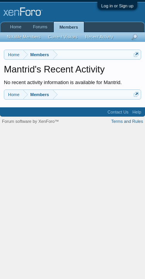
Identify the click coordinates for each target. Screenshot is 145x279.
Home (15, 26)
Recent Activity (99, 36)
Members (69, 27)
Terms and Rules (127, 121)
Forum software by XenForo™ (30, 121)
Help (136, 112)
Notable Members (24, 36)
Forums (40, 26)
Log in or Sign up (117, 5)
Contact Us (117, 112)
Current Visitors (63, 36)
